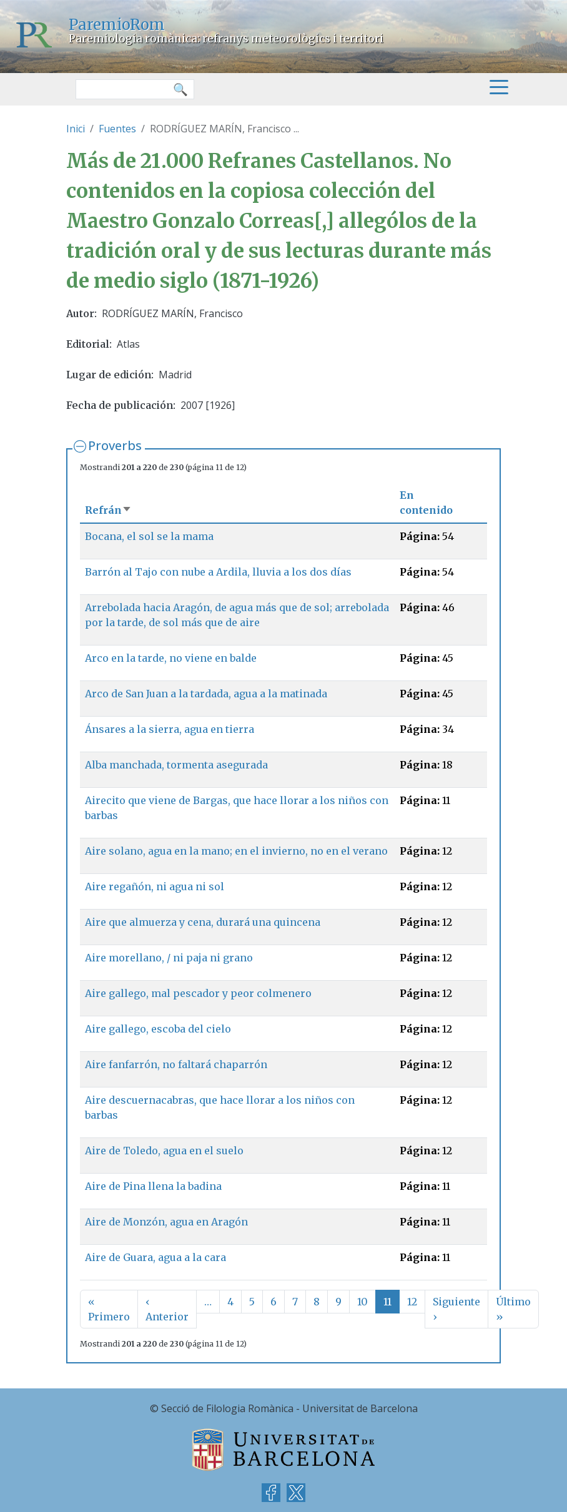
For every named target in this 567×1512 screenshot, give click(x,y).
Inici (75, 128)
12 (412, 1301)
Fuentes (117, 128)
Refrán (108, 510)
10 (362, 1301)
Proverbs (115, 445)
